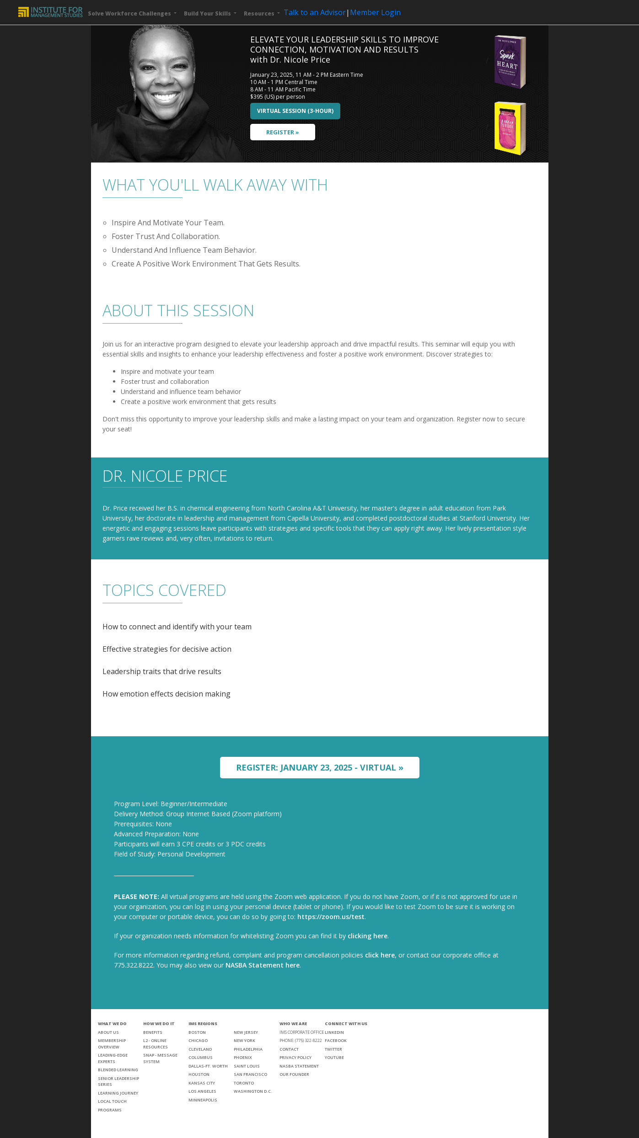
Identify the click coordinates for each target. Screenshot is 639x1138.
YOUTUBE (334, 1057)
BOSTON (197, 1032)
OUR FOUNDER (294, 1074)
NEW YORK (244, 1040)
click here (380, 955)
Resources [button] (260, 13)
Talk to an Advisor (315, 12)
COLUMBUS (200, 1057)
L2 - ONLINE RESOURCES (155, 1043)
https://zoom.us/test (331, 916)
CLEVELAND (200, 1049)
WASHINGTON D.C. (253, 1091)
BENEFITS (152, 1032)
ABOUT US (108, 1032)
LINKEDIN (334, 1032)
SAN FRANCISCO (250, 1074)
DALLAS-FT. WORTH (208, 1066)
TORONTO (244, 1083)
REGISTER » (282, 132)
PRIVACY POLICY (295, 1057)
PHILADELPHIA (248, 1049)
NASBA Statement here (263, 965)
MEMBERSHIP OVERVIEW (112, 1043)
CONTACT (289, 1049)
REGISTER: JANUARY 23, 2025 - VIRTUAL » (319, 767)
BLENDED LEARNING (118, 1070)
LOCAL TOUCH (112, 1101)
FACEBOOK (336, 1040)
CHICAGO (198, 1040)
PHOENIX (243, 1057)
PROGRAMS (110, 1110)
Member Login (375, 12)
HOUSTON (198, 1074)
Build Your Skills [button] (208, 13)
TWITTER (333, 1049)
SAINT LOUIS (247, 1066)
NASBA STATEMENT (299, 1066)
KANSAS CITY (201, 1083)
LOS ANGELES (202, 1091)
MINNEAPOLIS (202, 1100)
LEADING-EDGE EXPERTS (113, 1058)
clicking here (367, 935)
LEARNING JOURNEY (118, 1093)
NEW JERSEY (246, 1032)
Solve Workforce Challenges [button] (130, 13)
